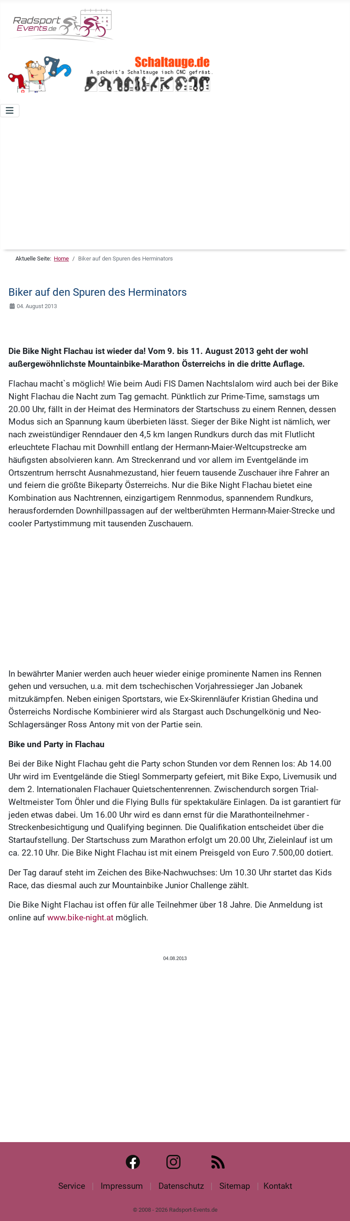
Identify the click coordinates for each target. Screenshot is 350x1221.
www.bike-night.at (80, 917)
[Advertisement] (175, 183)
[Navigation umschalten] (9, 110)
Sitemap (234, 1186)
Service (71, 1186)
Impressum (122, 1186)
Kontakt (277, 1186)
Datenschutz (181, 1186)
